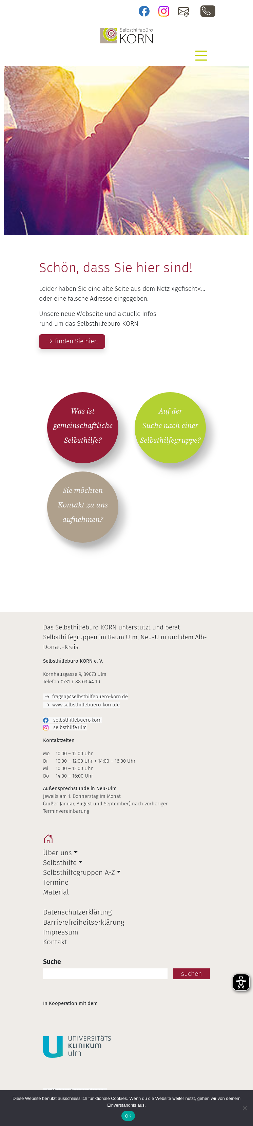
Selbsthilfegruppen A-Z (79, 872)
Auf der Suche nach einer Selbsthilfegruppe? (170, 426)
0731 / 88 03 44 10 (207, 11)
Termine (56, 882)
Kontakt (55, 942)
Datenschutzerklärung (77, 912)
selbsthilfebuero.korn (77, 720)
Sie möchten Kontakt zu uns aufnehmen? (83, 505)
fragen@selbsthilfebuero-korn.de (90, 696)
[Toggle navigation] (201, 55)
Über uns (57, 853)
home (50, 841)
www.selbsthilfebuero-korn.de (86, 705)
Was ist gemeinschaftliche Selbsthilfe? (83, 426)
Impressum (60, 932)
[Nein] (244, 1108)
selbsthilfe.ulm (69, 727)
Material (56, 892)
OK (128, 1116)
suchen (191, 974)
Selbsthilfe (60, 863)
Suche (52, 962)
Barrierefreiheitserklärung (83, 922)
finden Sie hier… (77, 341)
